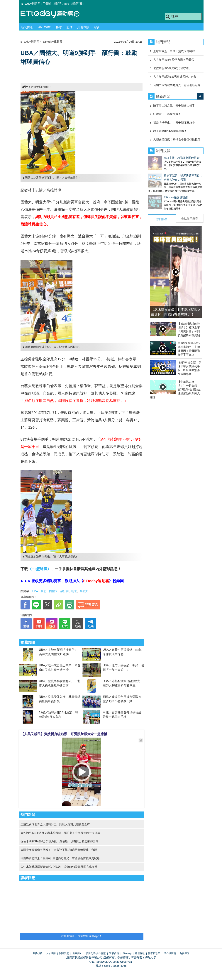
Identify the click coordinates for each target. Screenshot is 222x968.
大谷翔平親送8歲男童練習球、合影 (174, 76)
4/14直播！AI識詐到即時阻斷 (166, 157)
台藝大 (84, 591)
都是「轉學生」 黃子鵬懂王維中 (174, 122)
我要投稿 (37, 953)
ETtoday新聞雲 (30, 3)
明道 (74, 591)
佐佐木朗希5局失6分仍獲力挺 (171, 68)
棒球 (59, 27)
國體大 (53, 591)
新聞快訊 (27, 27)
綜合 (97, 27)
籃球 (69, 27)
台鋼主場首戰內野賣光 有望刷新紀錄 (176, 85)
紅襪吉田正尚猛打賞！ (167, 114)
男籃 (43, 591)
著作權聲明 (170, 953)
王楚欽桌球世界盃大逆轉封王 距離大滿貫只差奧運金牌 (55, 824)
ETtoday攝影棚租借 (160, 193)
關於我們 (64, 953)
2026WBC (44, 27)
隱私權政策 (154, 953)
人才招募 (51, 953)
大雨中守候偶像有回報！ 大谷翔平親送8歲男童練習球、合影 (59, 849)
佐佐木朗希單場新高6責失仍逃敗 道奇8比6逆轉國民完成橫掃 (59, 866)
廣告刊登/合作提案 (96, 953)
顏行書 (64, 591)
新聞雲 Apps (61, 3)
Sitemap (127, 953)
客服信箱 (114, 953)
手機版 (47, 3)
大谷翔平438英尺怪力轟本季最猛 (173, 59)
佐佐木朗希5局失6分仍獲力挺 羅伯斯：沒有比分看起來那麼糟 (60, 841)
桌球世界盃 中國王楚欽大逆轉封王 (175, 51)
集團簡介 (77, 953)
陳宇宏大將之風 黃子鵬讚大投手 (174, 105)
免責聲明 (184, 953)
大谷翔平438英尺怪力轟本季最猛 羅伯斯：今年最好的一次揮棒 (60, 832)
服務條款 (140, 953)
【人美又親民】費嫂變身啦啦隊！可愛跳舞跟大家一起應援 (64, 734)
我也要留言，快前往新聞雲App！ (81, 936)
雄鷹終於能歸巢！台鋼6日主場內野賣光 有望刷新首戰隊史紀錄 (60, 858)
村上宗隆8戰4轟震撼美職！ (170, 131)
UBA (35, 591)
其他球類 (83, 27)
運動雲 (53, 14)
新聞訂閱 (76, 3)
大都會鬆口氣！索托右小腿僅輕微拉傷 (176, 139)
